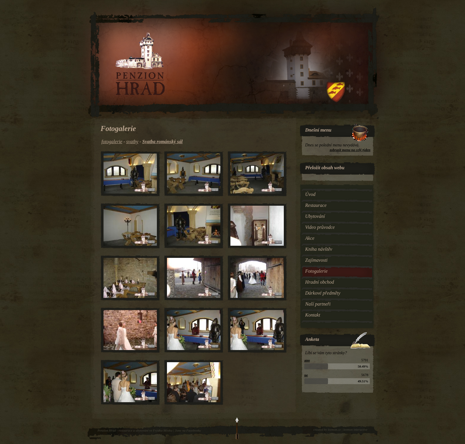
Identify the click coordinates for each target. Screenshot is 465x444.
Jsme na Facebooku (188, 430)
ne (306, 375)
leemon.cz (334, 429)
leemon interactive (355, 429)
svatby (132, 141)
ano (307, 360)
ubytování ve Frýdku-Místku (154, 430)
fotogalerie (111, 141)
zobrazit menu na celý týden (350, 150)
